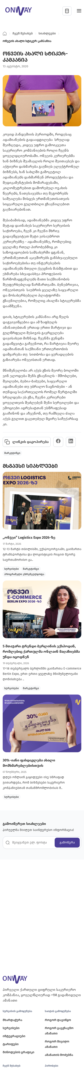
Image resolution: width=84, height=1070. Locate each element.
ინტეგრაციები (14, 1036)
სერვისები (11, 1028)
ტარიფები (11, 1044)
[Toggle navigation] (79, 11)
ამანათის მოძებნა (59, 1055)
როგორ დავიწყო (58, 1020)
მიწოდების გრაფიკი (18, 1052)
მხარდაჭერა (12, 1020)
